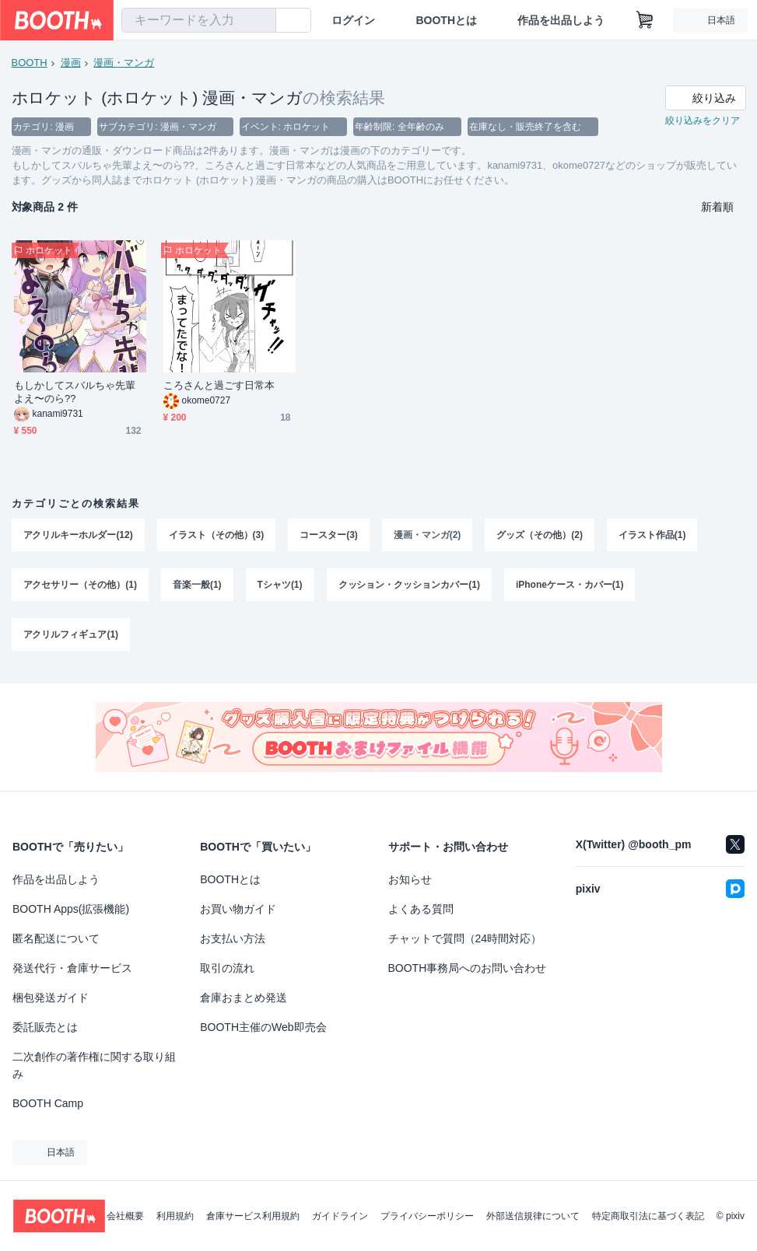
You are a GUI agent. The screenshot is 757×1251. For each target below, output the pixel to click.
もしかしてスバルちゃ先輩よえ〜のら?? (75, 392)
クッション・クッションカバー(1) (409, 587)
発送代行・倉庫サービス (72, 968)
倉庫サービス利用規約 (253, 1216)
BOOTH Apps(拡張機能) (70, 909)
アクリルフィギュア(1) (71, 638)
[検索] (260, 21)
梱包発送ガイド (50, 997)
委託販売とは (45, 1027)
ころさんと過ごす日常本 (219, 386)
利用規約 (175, 1216)
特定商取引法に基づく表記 (648, 1216)
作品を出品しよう (561, 20)
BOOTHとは (446, 20)
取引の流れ (227, 968)
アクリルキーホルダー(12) (78, 535)
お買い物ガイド (238, 909)
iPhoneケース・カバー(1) (571, 587)
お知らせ (410, 879)
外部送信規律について (533, 1216)
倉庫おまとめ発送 (243, 997)
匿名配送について (56, 938)
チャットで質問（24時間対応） (465, 938)
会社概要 (125, 1216)
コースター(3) (329, 535)
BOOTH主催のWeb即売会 (263, 1027)
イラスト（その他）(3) (217, 535)
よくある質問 (421, 909)
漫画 (71, 62)
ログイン (353, 20)
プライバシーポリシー (427, 1216)
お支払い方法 (232, 938)
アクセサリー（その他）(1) (80, 587)
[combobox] (198, 20)
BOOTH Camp (47, 1103)
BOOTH (29, 62)
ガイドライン (340, 1216)
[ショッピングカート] (645, 20)
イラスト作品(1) (653, 535)
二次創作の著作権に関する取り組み (94, 1065)
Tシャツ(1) (280, 587)
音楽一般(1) (197, 587)
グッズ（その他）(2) (540, 535)
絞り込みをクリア (702, 121)
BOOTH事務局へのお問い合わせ (467, 968)
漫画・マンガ (124, 62)
